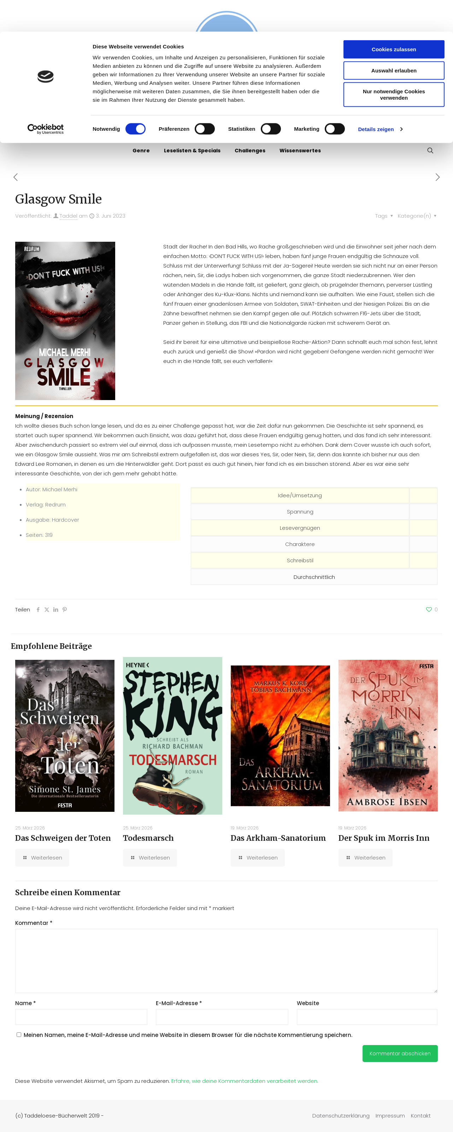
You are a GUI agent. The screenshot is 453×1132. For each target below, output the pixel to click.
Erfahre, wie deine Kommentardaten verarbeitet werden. (244, 1081)
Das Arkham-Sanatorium (278, 838)
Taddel (68, 215)
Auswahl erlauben (394, 39)
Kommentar (34, 923)
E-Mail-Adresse (179, 1003)
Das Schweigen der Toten (63, 838)
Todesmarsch (148, 838)
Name (25, 1003)
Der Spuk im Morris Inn (384, 838)
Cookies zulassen (394, 17)
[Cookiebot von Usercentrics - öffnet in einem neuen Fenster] (46, 97)
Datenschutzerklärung (341, 1115)
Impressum (390, 1115)
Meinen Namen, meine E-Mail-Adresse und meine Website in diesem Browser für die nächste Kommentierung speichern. (188, 1035)
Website (308, 1003)
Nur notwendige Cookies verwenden (394, 63)
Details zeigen (376, 97)
